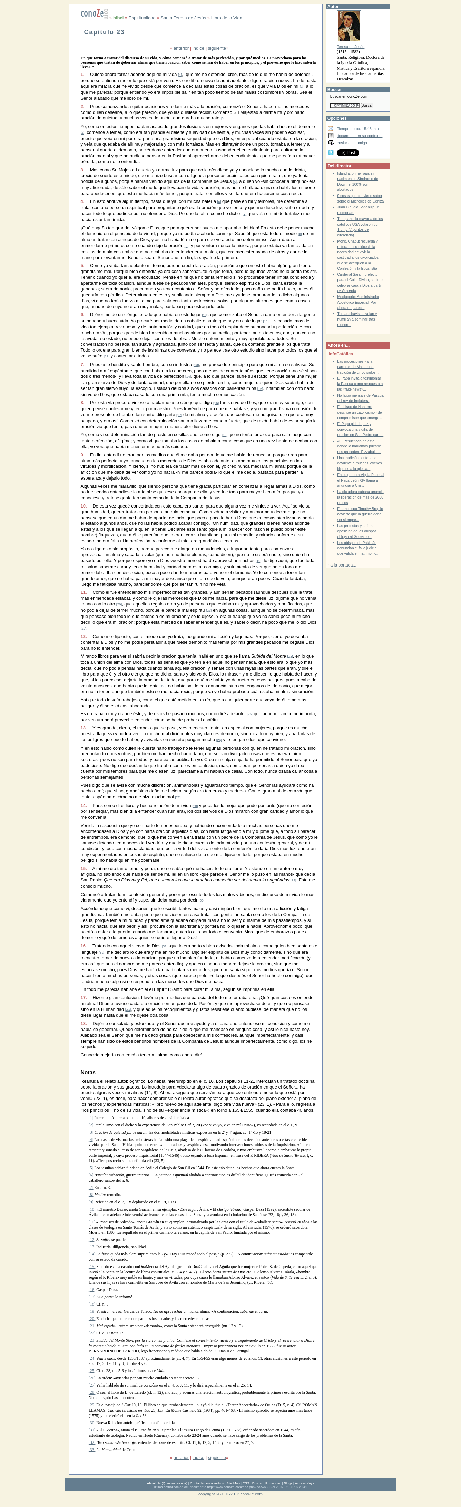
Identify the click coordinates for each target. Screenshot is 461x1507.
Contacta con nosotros (207, 1483)
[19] (258, 561)
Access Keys (304, 1483)
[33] (128, 1010)
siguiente (217, 48)
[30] (201, 900)
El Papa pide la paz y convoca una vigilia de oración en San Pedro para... (360, 429)
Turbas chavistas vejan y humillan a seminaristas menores (357, 319)
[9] (186, 246)
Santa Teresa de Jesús (183, 17)
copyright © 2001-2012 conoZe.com (230, 1493)
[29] (293, 880)
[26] (219, 740)
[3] (223, 118)
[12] (106, 356)
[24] (162, 686)
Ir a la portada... (341, 565)
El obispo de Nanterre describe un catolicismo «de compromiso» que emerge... (359, 412)
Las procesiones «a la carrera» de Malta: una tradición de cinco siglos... (358, 366)
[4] (83, 133)
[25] (250, 714)
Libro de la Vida (226, 17)
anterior (181, 48)
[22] (83, 628)
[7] (244, 214)
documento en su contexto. (359, 136)
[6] (219, 202)
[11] (266, 321)
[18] (224, 435)
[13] (196, 365)
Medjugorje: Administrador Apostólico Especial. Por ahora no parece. (358, 302)
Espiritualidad (142, 17)
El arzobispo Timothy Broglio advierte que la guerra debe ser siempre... (360, 514)
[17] (179, 415)
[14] (188, 376)
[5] (235, 182)
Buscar (257, 1483)
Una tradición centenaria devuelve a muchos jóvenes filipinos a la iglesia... (359, 463)
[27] (177, 797)
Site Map (232, 1483)
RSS (246, 1483)
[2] (302, 86)
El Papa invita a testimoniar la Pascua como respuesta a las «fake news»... (360, 383)
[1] (180, 75)
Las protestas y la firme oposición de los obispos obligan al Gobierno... (356, 531)
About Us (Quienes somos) (167, 1483)
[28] (195, 806)
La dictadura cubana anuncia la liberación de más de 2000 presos (360, 497)
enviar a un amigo (352, 143)
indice (198, 48)
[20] (119, 604)
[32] (101, 952)
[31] (164, 946)
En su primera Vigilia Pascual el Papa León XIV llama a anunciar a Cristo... (360, 480)
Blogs (288, 1483)
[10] (204, 315)
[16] (216, 403)
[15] (260, 389)
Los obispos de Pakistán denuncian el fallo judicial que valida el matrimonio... (358, 548)
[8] (300, 234)
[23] (290, 656)
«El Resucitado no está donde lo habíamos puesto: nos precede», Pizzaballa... (359, 446)
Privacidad (273, 1483)
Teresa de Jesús (350, 47)
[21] (209, 610)
